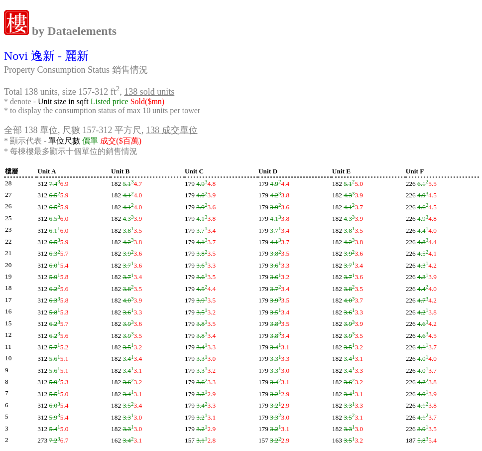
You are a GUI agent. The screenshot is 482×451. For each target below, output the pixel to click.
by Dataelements (73, 30)
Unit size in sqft (63, 101)
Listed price (109, 101)
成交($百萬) (120, 141)
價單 (90, 141)
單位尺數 (64, 141)
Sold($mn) (147, 101)
